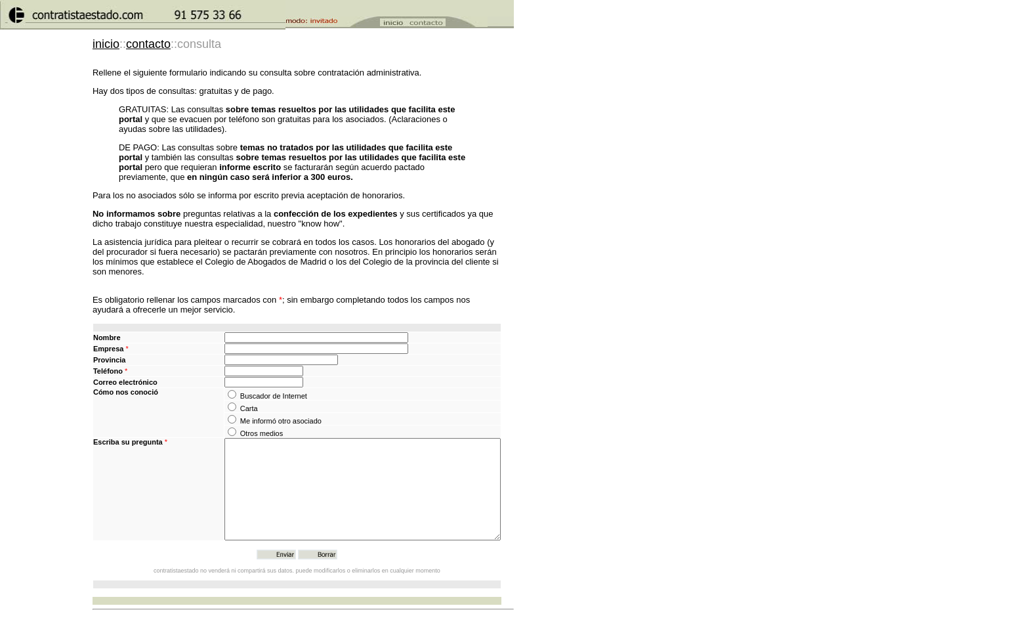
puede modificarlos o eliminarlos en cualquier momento (368, 590)
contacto (148, 44)
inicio (106, 44)
